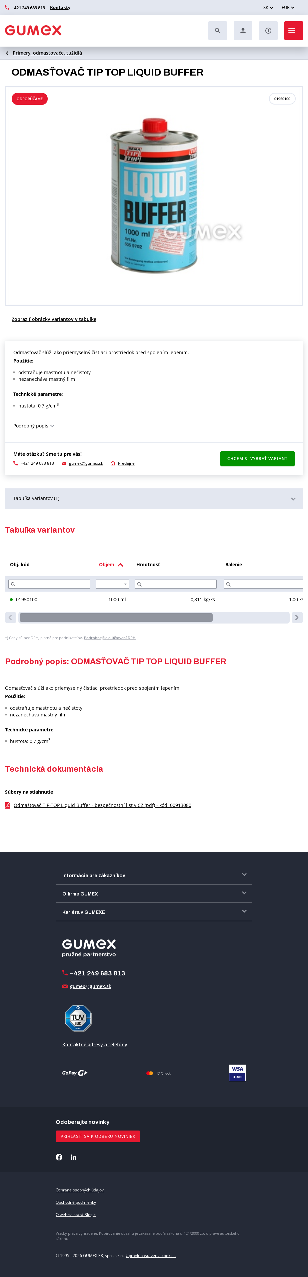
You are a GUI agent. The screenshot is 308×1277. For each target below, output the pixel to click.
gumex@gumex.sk (86, 463)
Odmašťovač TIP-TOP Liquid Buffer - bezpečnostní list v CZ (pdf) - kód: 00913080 (102, 805)
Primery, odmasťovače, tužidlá (47, 53)
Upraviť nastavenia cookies (151, 1255)
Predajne (126, 463)
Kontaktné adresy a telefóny (94, 1044)
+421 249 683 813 (28, 8)
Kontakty (59, 7)
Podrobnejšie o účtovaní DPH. (110, 637)
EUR (286, 7)
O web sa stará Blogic (76, 1214)
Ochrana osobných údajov (80, 1190)
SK (265, 7)
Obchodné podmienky (76, 1202)
